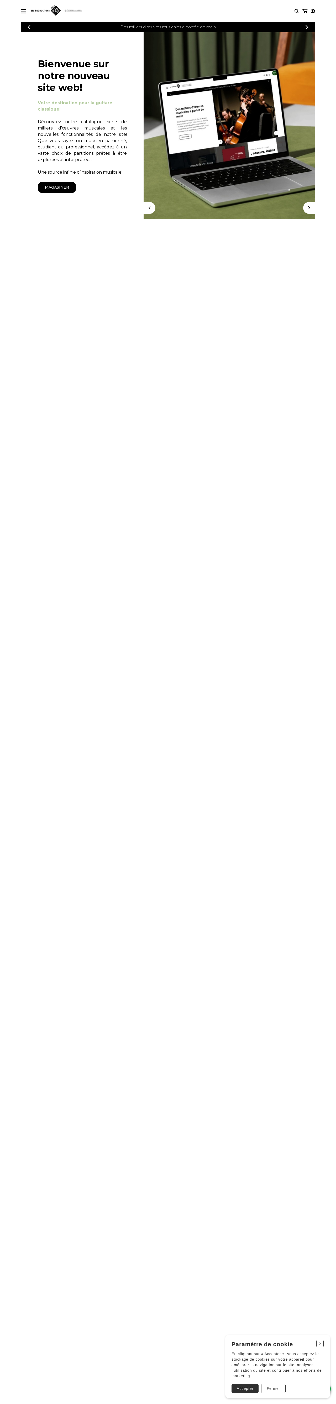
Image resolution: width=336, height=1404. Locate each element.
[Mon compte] (304, 11)
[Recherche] (297, 11)
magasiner (57, 187)
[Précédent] (29, 27)
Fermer (273, 1387)
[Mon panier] (312, 11)
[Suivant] (309, 208)
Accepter (244, 1387)
